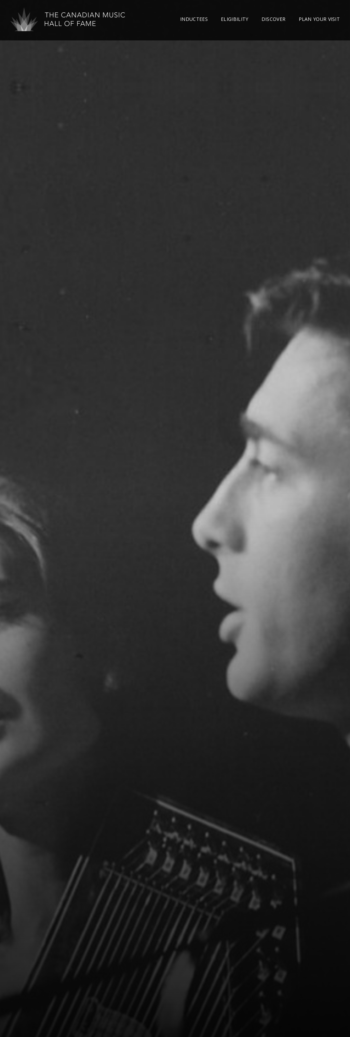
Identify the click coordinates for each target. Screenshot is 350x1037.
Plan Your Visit (319, 19)
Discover (273, 19)
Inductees (194, 19)
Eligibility (234, 19)
